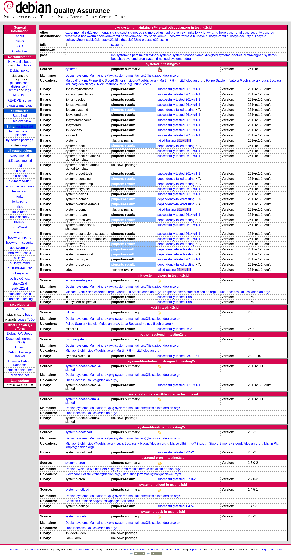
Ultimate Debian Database (19, 363)
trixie (19, 206)
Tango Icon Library (271, 549)
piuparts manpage (20, 105)
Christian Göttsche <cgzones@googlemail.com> (100, 501)
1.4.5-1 (191, 506)
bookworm (19, 232)
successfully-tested (171, 89)
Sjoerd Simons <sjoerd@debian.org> (131, 80)
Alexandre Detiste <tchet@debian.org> (93, 474)
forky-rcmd (19, 201)
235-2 (190, 452)
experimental (19, 155)
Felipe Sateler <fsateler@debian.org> (233, 80)
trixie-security (19, 217)
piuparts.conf (19, 83)
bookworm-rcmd (19, 237)
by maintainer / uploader (19, 133)
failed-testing (166, 140)
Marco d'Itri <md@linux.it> (84, 80)
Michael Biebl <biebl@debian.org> (90, 292)
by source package (19, 140)
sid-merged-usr (20, 181)
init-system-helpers (124, 55)
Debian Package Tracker (19, 354)
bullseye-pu (20, 273)
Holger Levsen (159, 549)
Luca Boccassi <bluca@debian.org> (244, 292)
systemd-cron (135, 58)
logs (28, 90)
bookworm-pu (19, 247)
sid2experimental (19, 160)
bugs (28, 314)
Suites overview (19, 121)
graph (24, 145)
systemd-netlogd (158, 58)
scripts (13, 90)
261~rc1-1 (193, 89)
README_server (19, 100)
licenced (34, 549)
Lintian (19, 347)
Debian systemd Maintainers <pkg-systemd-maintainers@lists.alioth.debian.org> (122, 75)
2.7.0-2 (191, 479)
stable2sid (20, 283)
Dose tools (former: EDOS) (19, 340)
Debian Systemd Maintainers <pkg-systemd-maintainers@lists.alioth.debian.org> (123, 469)
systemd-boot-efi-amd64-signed (195, 55)
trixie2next (19, 227)
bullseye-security (20, 268)
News (20, 41)
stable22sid (20, 288)
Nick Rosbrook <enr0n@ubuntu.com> (124, 84)
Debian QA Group (19, 333)
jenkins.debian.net (20, 370)
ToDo (31, 319)
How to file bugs (19, 61)
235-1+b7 (192, 356)
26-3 (189, 329)
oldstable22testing (20, 299)
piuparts (13, 549)
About (20, 36)
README (20, 95)
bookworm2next (19, 253)
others (177, 549)
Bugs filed (20, 115)
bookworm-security (19, 242)
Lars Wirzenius (81, 549)
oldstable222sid (19, 294)
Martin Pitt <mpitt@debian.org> (181, 80)
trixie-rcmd (19, 212)
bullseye (20, 258)
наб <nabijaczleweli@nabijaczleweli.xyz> (152, 474)
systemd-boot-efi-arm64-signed (241, 55)
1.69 (189, 297)
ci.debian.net (20, 375)
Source (20, 309)
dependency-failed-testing (175, 109)
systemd (117, 44)
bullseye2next (20, 278)
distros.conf (19, 86)
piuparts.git (195, 549)
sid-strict (20, 171)
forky (19, 196)
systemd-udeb (181, 58)
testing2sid (24, 126)
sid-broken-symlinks (19, 186)
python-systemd (160, 55)
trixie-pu (19, 222)
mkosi (143, 55)
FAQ (20, 46)
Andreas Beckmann (133, 549)
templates (24, 65)
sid (20, 165)
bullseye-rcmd (20, 263)
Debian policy (19, 70)
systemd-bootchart (78, 432)
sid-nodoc (20, 176)
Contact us (19, 51)
